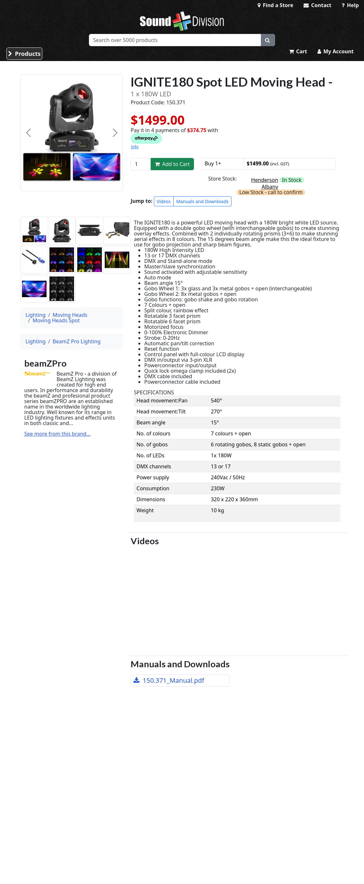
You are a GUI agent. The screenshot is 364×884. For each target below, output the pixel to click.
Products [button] (24, 53)
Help (350, 5)
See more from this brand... (57, 434)
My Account (335, 51)
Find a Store (275, 5)
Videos (164, 201)
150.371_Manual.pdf (169, 680)
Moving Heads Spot (56, 320)
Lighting (36, 314)
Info (134, 147)
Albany (270, 186)
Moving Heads (70, 314)
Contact (317, 5)
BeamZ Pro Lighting (77, 341)
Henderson (264, 179)
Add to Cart (172, 164)
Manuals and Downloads (202, 201)
